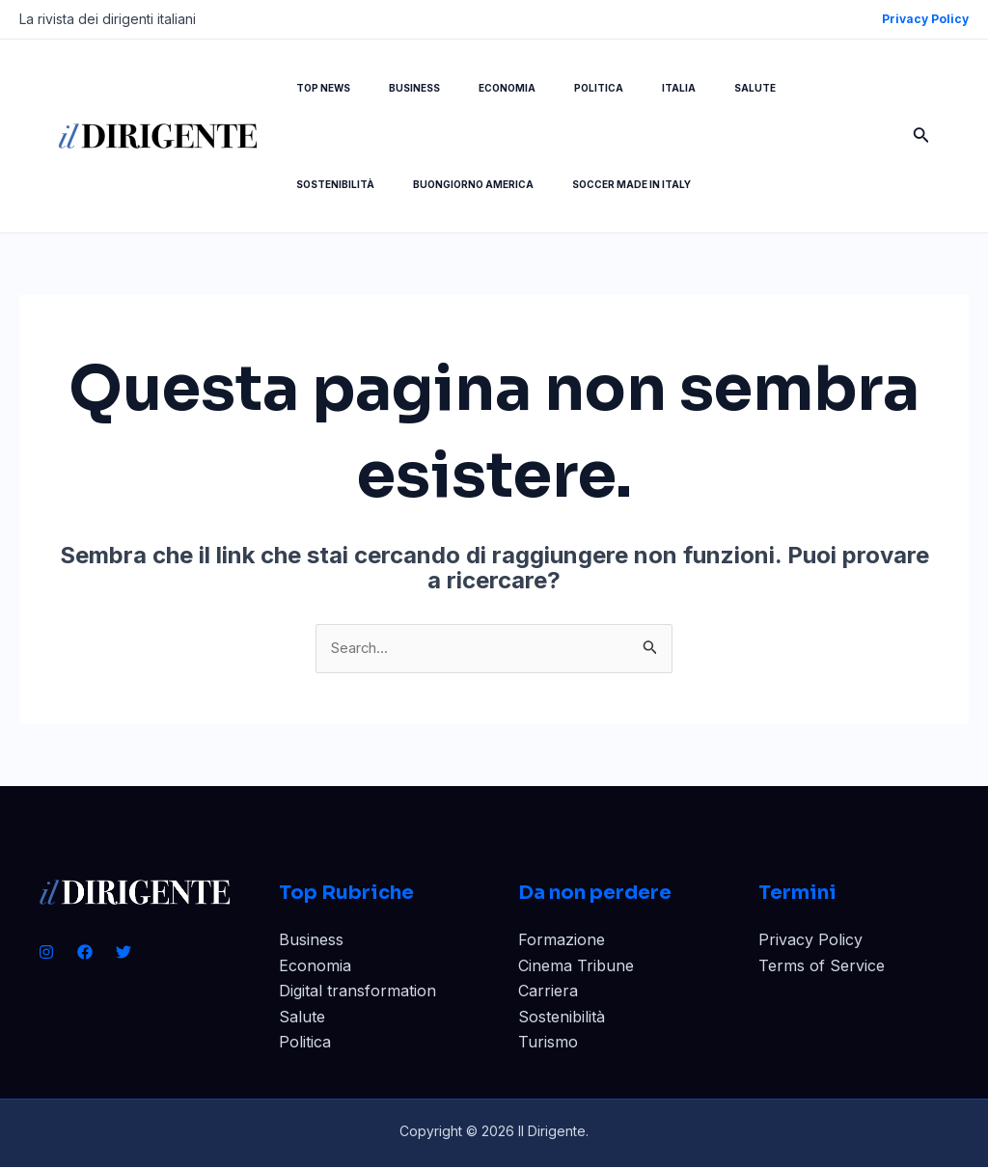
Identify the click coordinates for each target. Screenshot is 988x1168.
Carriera (548, 992)
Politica (305, 1043)
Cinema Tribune (576, 967)
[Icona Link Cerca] (921, 136)
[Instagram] (46, 954)
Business (311, 941)
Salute (302, 1017)
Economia (315, 967)
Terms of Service (821, 967)
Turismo (548, 1043)
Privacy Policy (810, 941)
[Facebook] (85, 954)
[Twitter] (123, 954)
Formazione (561, 941)
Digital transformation (357, 992)
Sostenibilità (561, 1017)
